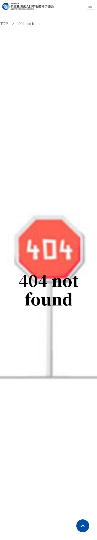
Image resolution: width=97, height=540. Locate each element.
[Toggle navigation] (90, 6)
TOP (4, 23)
